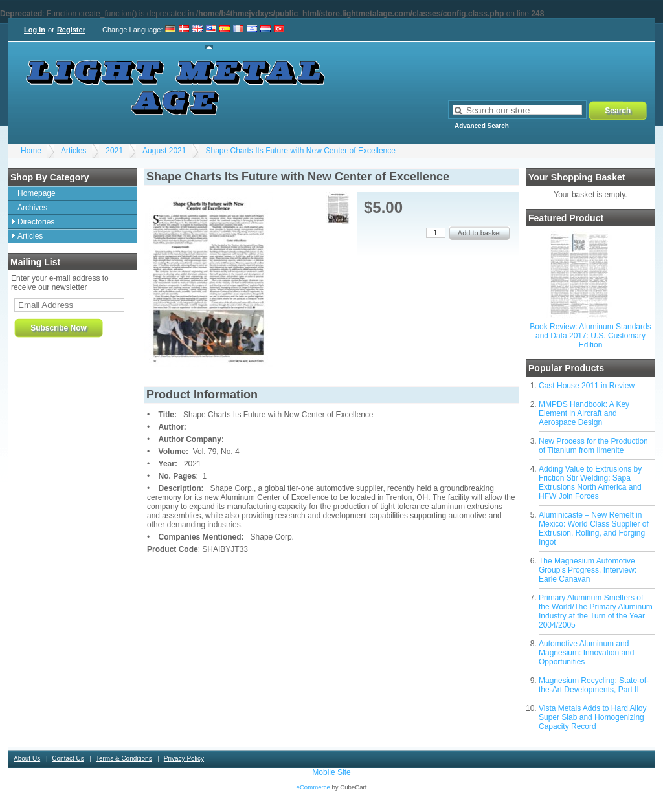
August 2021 (164, 150)
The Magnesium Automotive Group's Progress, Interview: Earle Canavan (587, 570)
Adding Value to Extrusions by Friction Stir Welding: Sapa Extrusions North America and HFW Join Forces (590, 482)
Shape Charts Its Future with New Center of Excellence (300, 150)
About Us (27, 758)
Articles (73, 150)
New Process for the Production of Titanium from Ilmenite (593, 446)
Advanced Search (482, 125)
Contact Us (68, 758)
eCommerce (313, 787)
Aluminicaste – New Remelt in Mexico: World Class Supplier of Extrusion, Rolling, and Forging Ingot (594, 528)
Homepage (36, 193)
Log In (34, 30)
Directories (35, 221)
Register (71, 30)
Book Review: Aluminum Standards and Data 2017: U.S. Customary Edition (590, 335)
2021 (114, 150)
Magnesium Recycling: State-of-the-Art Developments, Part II (594, 685)
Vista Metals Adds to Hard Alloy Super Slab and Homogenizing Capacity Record (593, 717)
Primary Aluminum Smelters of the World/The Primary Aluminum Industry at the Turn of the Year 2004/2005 (596, 611)
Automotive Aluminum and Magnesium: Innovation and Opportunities (586, 652)
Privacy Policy (184, 758)
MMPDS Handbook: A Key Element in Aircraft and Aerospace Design (584, 413)
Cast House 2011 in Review (587, 385)
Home (31, 150)
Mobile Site (331, 772)
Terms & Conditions (124, 758)
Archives (32, 207)
